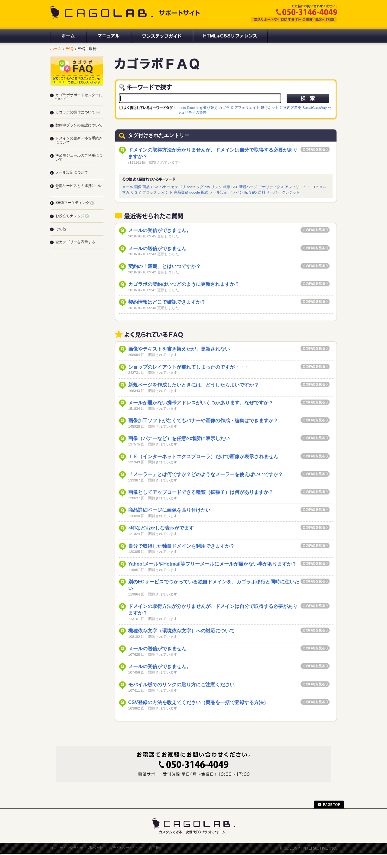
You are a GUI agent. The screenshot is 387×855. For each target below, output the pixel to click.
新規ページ (248, 187)
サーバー (273, 192)
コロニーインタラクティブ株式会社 (76, 848)
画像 (137, 187)
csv (207, 187)
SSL (234, 187)
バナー (164, 187)
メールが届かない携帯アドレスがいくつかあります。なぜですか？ (200, 402)
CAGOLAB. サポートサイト (125, 12)
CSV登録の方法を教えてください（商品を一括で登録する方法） (198, 702)
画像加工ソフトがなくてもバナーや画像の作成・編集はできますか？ (203, 420)
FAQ (69, 48)
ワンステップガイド (162, 36)
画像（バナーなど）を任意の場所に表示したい (179, 438)
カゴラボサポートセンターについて (78, 97)
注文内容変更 (290, 107)
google (194, 192)
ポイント (165, 192)
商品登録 (181, 192)
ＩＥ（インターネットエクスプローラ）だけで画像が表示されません (203, 456)
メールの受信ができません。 (159, 230)
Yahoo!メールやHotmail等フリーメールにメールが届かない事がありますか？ (212, 563)
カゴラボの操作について (77, 112)
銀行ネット (270, 107)
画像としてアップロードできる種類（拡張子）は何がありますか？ (200, 492)
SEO (253, 192)
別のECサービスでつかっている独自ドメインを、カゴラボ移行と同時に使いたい (213, 585)
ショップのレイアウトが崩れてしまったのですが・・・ (188, 367)
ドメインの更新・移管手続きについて (78, 140)
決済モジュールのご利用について (78, 157)
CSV (154, 187)
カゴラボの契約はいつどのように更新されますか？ (183, 284)
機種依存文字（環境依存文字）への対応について (181, 630)
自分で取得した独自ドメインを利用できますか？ (181, 546)
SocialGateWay (314, 107)
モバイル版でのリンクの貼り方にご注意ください (181, 684)
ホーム (68, 36)
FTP (314, 187)
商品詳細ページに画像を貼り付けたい (169, 510)
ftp (246, 192)
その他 (60, 229)
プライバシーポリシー (126, 848)
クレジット (291, 192)
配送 (204, 192)
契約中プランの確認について (78, 125)
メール (127, 187)
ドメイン (236, 192)
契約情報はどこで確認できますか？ (167, 302)
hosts (181, 107)
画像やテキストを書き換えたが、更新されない (179, 348)
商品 (146, 187)
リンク (216, 187)
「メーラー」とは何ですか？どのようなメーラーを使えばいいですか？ (205, 474)
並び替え (210, 107)
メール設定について (71, 172)
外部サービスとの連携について (78, 188)
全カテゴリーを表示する (75, 242)
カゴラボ (226, 107)
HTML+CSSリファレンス (230, 36)
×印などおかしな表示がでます (161, 527)
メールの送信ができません (157, 248)
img (199, 107)
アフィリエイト (297, 187)
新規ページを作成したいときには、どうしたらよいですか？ (193, 384)
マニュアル (108, 36)
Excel (191, 107)
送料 (261, 192)
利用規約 (155, 848)
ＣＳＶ (136, 192)
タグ (199, 187)
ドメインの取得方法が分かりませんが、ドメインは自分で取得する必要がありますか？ (213, 153)
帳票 (226, 187)
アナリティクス (271, 187)
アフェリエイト (247, 107)
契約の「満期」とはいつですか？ (164, 266)
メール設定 (218, 192)
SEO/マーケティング (74, 203)
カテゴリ (178, 187)
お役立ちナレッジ (72, 216)
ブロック (149, 192)
